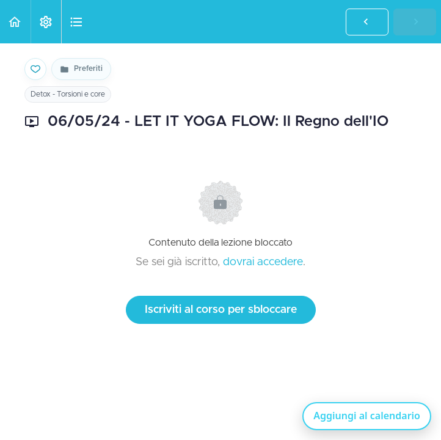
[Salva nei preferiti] (35, 69)
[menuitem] (46, 21)
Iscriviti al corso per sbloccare (221, 309)
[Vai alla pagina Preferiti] (81, 69)
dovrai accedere (263, 262)
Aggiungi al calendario (366, 415)
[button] (15, 21)
